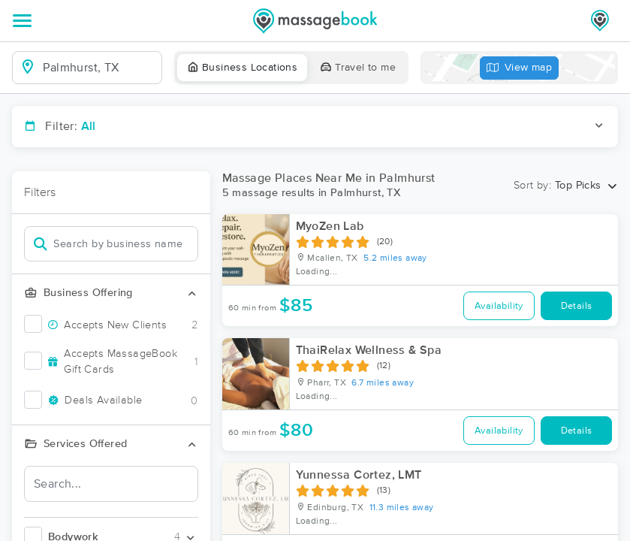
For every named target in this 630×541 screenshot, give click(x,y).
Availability (499, 306)
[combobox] (99, 68)
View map (520, 68)
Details (576, 306)
